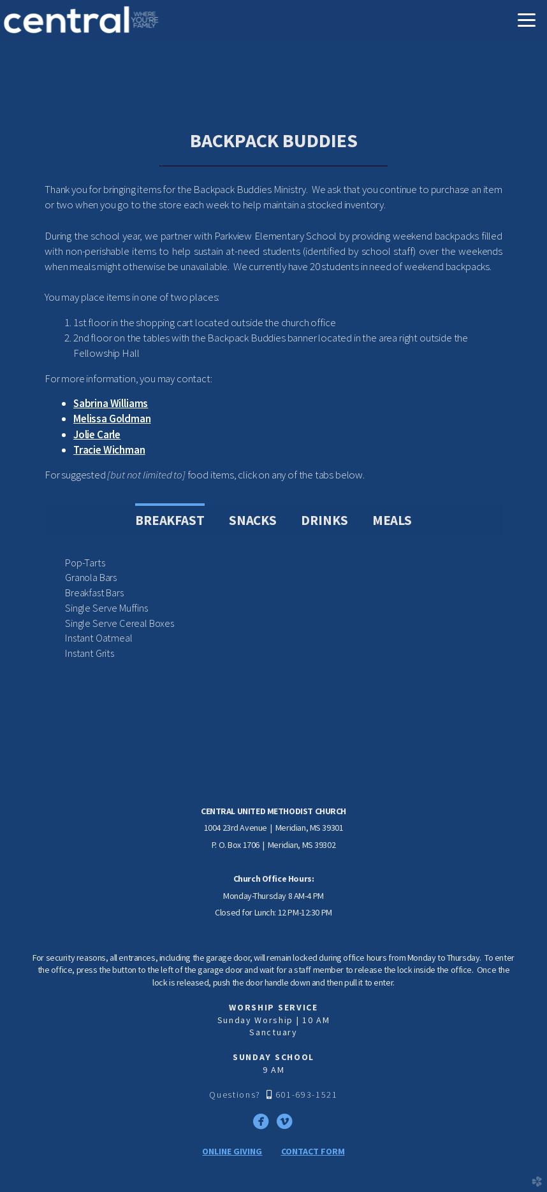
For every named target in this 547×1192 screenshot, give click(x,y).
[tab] (170, 519)
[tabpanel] (273, 608)
